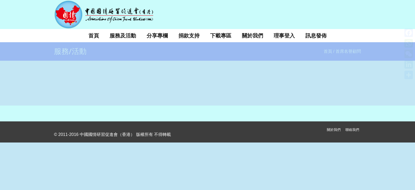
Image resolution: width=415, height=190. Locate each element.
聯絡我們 (352, 129)
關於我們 (334, 129)
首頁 (328, 51)
